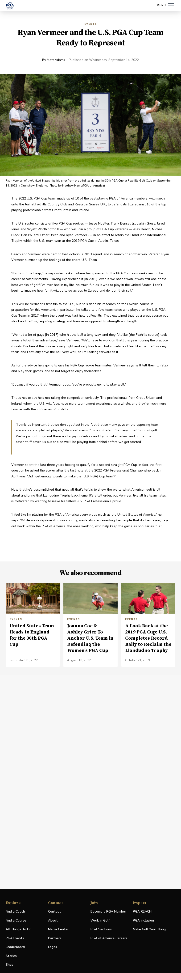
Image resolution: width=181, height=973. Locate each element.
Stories (11, 956)
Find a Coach (15, 911)
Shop (9, 964)
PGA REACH (142, 911)
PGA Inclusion (143, 920)
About (53, 920)
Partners (55, 938)
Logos (52, 947)
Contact (54, 911)
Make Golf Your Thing (149, 929)
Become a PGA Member (108, 911)
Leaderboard (15, 947)
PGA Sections (101, 929)
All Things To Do (18, 929)
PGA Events (15, 938)
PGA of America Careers (108, 938)
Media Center (58, 929)
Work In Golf (100, 920)
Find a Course (16, 920)
